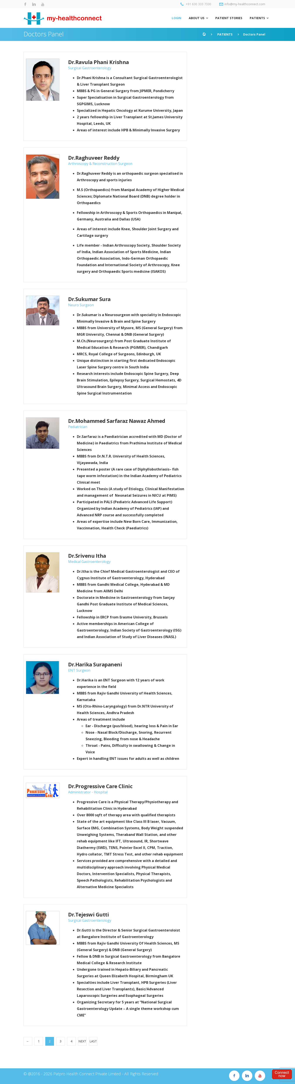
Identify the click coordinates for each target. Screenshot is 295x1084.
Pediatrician (77, 426)
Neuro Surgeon (81, 305)
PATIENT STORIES (228, 18)
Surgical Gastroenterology (89, 68)
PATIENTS (257, 18)
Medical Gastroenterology (89, 561)
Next (82, 1041)
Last (93, 1041)
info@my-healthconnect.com (242, 4)
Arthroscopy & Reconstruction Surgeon (100, 163)
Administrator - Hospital (88, 792)
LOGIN (176, 18)
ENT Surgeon (79, 670)
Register (282, 1074)
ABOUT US (196, 18)
